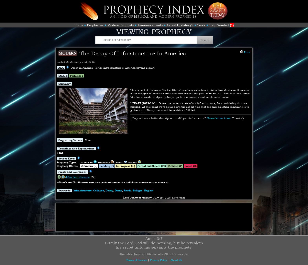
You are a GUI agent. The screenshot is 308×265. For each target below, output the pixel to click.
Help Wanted (221, 25)
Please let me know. (219, 118)
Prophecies (95, 25)
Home (78, 25)
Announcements (150, 25)
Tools (201, 25)
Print (245, 52)
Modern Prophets (120, 25)
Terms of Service (136, 260)
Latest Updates (178, 25)
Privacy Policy (158, 260)
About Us (176, 260)
